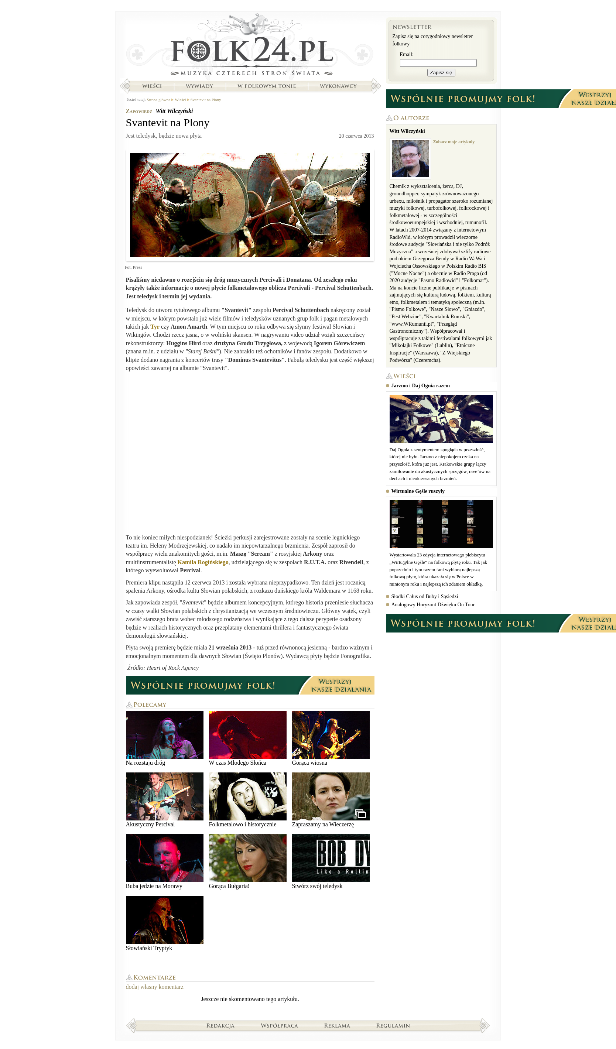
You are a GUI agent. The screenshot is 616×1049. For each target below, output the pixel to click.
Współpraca (279, 1025)
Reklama (337, 1025)
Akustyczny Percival (164, 799)
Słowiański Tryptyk (164, 923)
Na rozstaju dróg (164, 738)
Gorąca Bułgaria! (248, 861)
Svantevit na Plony (206, 99)
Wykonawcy (339, 86)
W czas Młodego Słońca (248, 738)
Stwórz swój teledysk (331, 861)
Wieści (152, 86)
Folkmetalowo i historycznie (248, 799)
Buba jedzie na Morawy (164, 861)
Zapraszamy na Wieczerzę (331, 799)
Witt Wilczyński (174, 111)
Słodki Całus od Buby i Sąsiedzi (424, 596)
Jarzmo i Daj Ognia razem (420, 385)
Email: (407, 54)
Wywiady (199, 86)
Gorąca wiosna (331, 738)
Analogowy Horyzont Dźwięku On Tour (433, 604)
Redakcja (220, 1025)
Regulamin (393, 1025)
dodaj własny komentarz (155, 987)
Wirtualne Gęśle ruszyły (418, 491)
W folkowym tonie (266, 86)
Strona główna (250, 46)
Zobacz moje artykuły (454, 141)
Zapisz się (441, 72)
